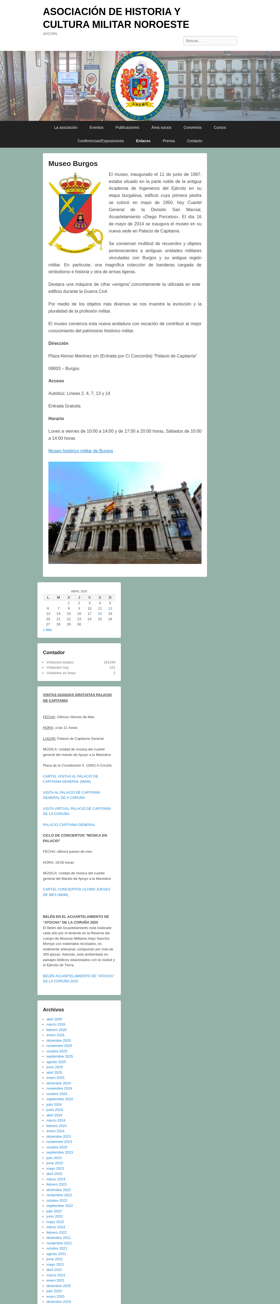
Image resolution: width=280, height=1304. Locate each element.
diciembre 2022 (58, 1190)
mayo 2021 (55, 1264)
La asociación (66, 127)
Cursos (220, 127)
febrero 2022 (56, 1232)
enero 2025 (55, 1078)
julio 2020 (54, 1291)
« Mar (47, 630)
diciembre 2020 (58, 1286)
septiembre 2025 (59, 1056)
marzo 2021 (55, 1275)
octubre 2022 (56, 1200)
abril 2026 (54, 1019)
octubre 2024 (56, 1094)
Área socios (161, 127)
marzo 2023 (55, 1179)
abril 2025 (54, 1072)
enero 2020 (55, 1296)
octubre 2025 (56, 1051)
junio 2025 (54, 1067)
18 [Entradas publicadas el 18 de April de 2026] (100, 614)
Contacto (194, 141)
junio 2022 (54, 1216)
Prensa (169, 141)
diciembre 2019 (58, 1302)
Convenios (192, 127)
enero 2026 (55, 1035)
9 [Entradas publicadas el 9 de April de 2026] (79, 608)
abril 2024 (54, 1115)
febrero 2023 (56, 1184)
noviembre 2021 (59, 1243)
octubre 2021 (56, 1248)
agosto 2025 (56, 1062)
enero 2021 (55, 1280)
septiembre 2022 (59, 1206)
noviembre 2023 (59, 1142)
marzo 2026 (55, 1024)
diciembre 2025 (58, 1040)
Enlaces (143, 141)
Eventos (97, 127)
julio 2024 (54, 1104)
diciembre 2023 (58, 1136)
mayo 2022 (55, 1222)
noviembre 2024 (59, 1088)
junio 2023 (54, 1163)
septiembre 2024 (59, 1099)
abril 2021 (54, 1270)
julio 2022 (54, 1211)
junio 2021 (54, 1259)
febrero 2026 (56, 1030)
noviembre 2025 (59, 1046)
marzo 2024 (55, 1120)
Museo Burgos (73, 163)
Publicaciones (127, 127)
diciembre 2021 (58, 1238)
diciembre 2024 (58, 1083)
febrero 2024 (56, 1126)
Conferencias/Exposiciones (101, 141)
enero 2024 (55, 1131)
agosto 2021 (56, 1254)
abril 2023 (54, 1174)
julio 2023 (54, 1158)
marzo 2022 (55, 1227)
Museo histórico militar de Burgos (80, 451)
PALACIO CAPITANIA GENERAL (69, 825)
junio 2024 (54, 1110)
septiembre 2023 (59, 1152)
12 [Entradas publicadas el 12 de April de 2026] (110, 608)
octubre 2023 (56, 1147)
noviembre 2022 (59, 1195)
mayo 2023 (55, 1168)
